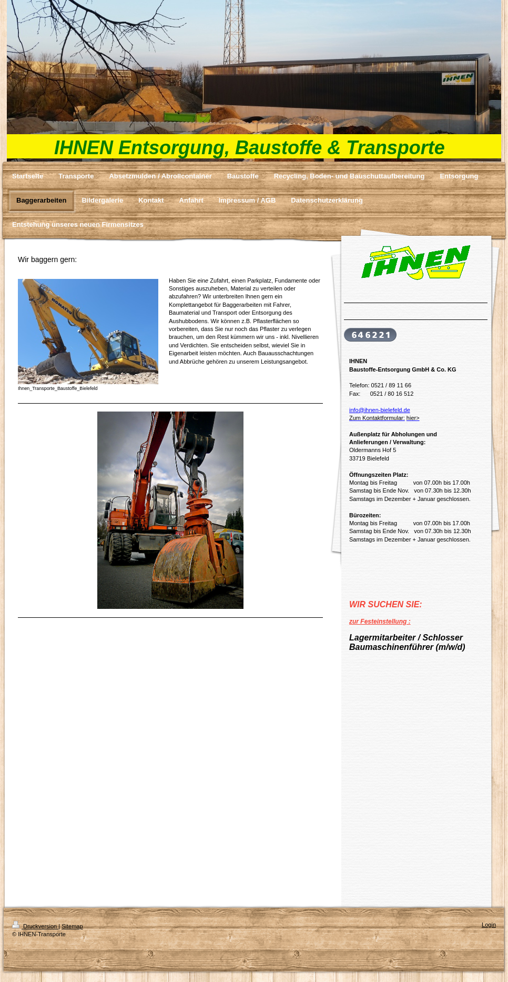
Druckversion (35, 926)
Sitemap (72, 926)
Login (489, 924)
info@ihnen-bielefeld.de (379, 410)
